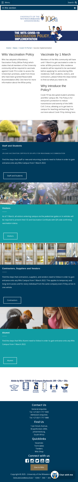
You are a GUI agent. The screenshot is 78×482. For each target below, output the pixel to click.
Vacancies (39, 443)
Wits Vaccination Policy (18, 54)
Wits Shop (39, 451)
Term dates (39, 446)
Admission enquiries (39, 415)
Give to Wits (39, 467)
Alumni (10, 360)
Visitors (10, 236)
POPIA (37, 478)
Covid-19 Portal (25, 48)
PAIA (43, 478)
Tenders (39, 448)
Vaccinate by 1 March (56, 54)
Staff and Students (15, 175)
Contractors (12, 300)
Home (8, 48)
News (15, 48)
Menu (7, 2)
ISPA (49, 478)
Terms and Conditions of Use (23, 478)
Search (72, 2)
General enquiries (39, 409)
